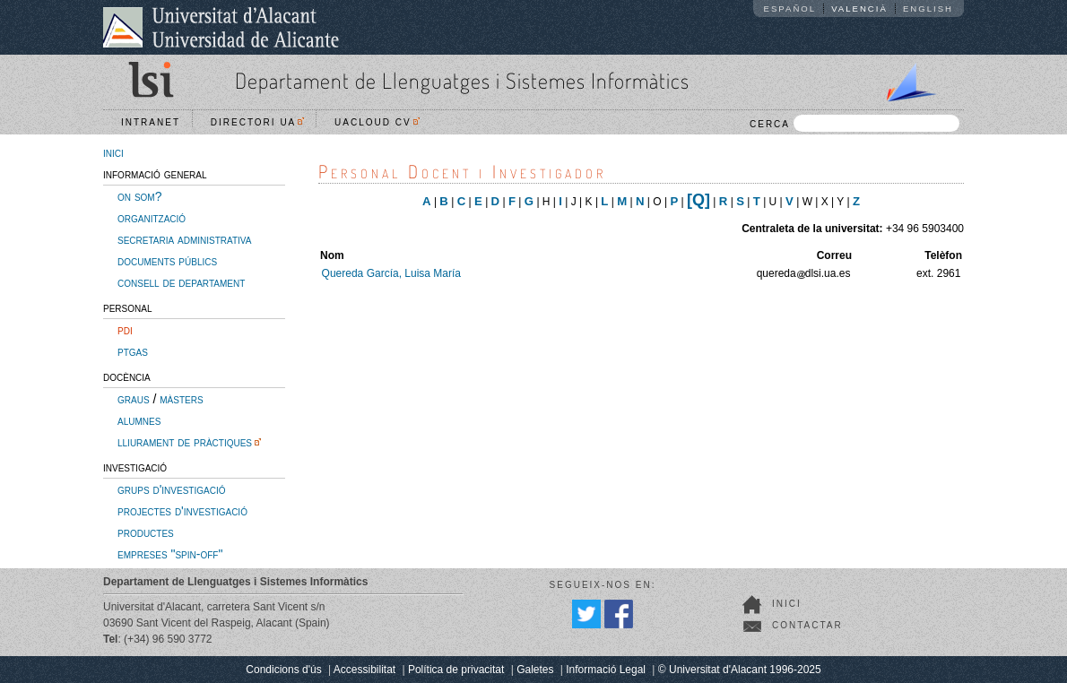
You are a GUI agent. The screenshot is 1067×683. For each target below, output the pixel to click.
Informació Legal (606, 669)
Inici (787, 604)
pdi (125, 330)
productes (145, 532)
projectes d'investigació (182, 511)
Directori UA (258, 122)
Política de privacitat (456, 669)
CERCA (854, 123)
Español (790, 8)
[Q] (698, 200)
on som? (139, 196)
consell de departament (181, 282)
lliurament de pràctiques (184, 442)
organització (151, 218)
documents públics (167, 261)
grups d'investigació (171, 489)
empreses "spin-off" (169, 554)
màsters (181, 399)
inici (113, 152)
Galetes (534, 669)
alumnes (138, 420)
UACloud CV (377, 122)
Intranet (150, 122)
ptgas (132, 351)
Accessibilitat (364, 669)
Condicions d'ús (283, 669)
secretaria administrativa (184, 239)
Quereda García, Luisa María (391, 273)
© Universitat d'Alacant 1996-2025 (739, 669)
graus (133, 399)
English (928, 8)
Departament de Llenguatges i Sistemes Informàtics (462, 80)
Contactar (807, 625)
